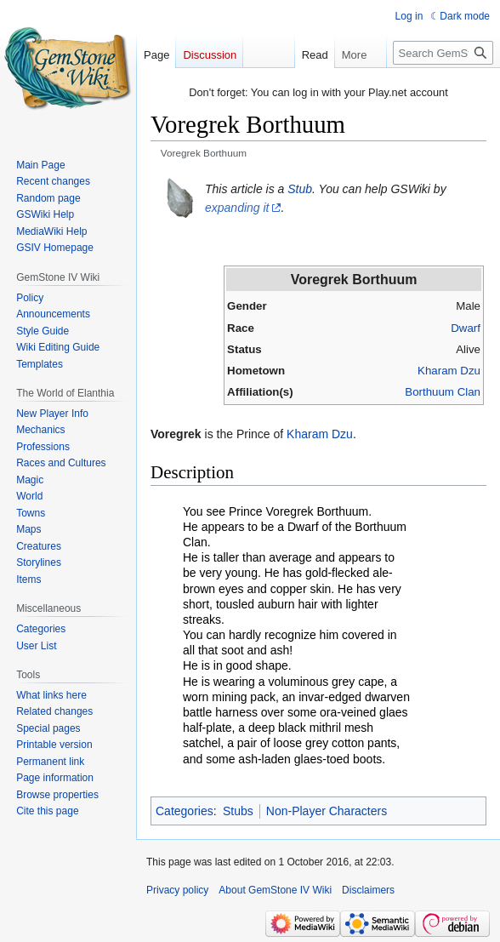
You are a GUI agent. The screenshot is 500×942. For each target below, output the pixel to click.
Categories (184, 811)
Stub (299, 189)
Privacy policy (177, 890)
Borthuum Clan (442, 391)
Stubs (238, 811)
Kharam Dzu (449, 370)
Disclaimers (368, 890)
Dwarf (465, 328)
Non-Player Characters (326, 811)
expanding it (237, 207)
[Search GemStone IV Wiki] (443, 53)
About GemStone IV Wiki (275, 890)
